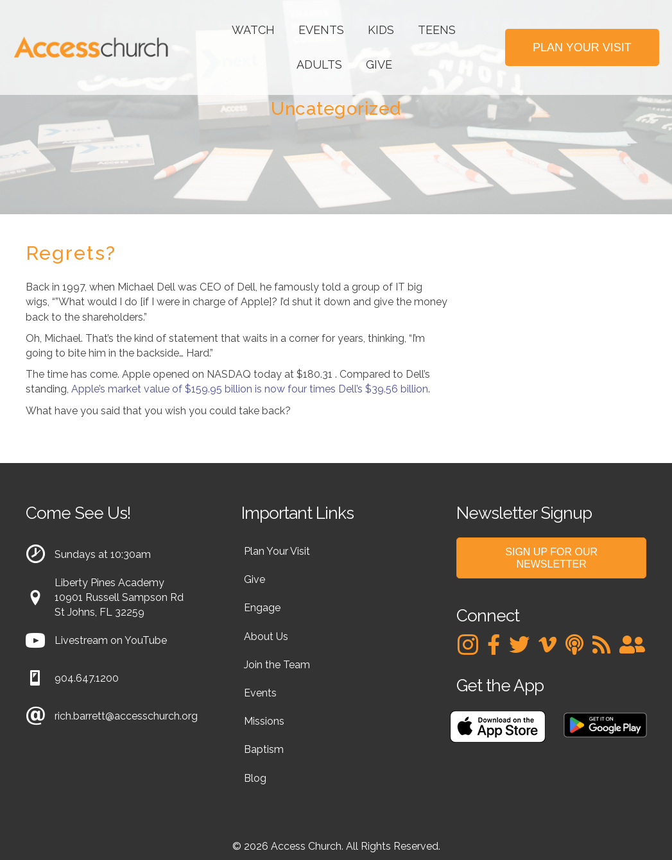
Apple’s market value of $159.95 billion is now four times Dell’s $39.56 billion (249, 389)
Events (321, 30)
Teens (437, 30)
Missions (264, 721)
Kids (381, 30)
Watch (253, 30)
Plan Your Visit (277, 551)
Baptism (264, 749)
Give (379, 64)
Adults (319, 64)
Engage (262, 608)
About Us (266, 636)
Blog (255, 778)
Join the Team (277, 665)
